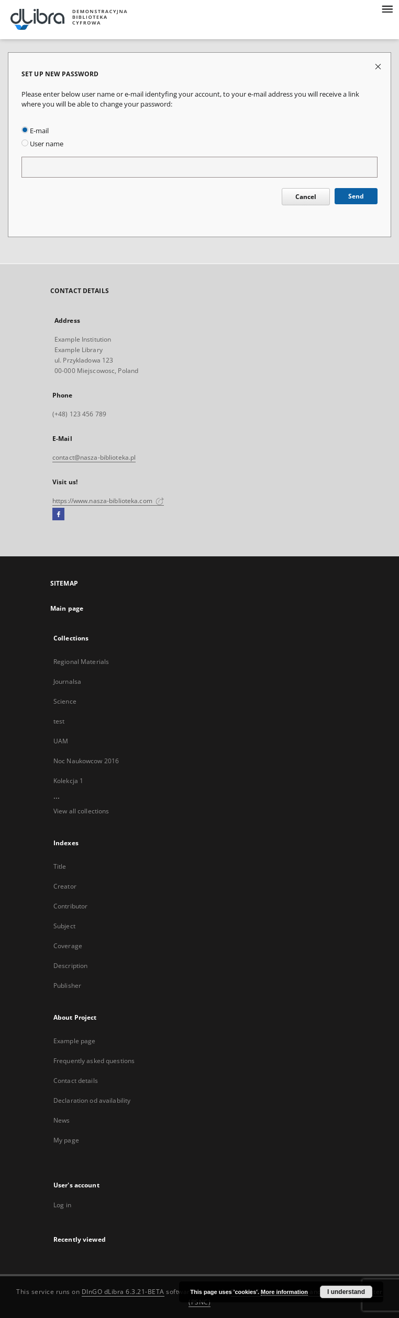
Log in (62, 1204)
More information (284, 1292)
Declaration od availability (91, 1100)
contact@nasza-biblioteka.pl (94, 457)
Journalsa (67, 681)
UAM (60, 741)
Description (70, 965)
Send (356, 196)
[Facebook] (58, 514)
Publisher (67, 985)
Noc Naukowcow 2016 (86, 760)
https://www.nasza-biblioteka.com (108, 500)
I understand (346, 1292)
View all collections (81, 811)
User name (42, 143)
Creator (64, 886)
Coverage (67, 945)
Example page (74, 1040)
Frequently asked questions (94, 1060)
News (61, 1120)
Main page (66, 608)
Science (64, 701)
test (58, 721)
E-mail (35, 130)
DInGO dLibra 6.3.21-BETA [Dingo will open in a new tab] (123, 1291)
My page (66, 1140)
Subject (64, 926)
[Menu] (387, 8)
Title (59, 866)
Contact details (75, 1080)
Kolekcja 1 (68, 780)
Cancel (305, 196)
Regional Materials (81, 661)
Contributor (70, 906)
